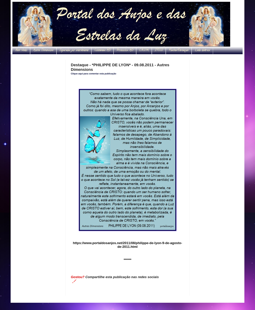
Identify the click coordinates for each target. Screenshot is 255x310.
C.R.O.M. (144, 50)
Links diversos (202, 50)
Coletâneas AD (102, 50)
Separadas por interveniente (74, 50)
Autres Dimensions (43, 50)
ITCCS (159, 50)
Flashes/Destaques (179, 50)
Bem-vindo (21, 50)
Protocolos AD (125, 50)
